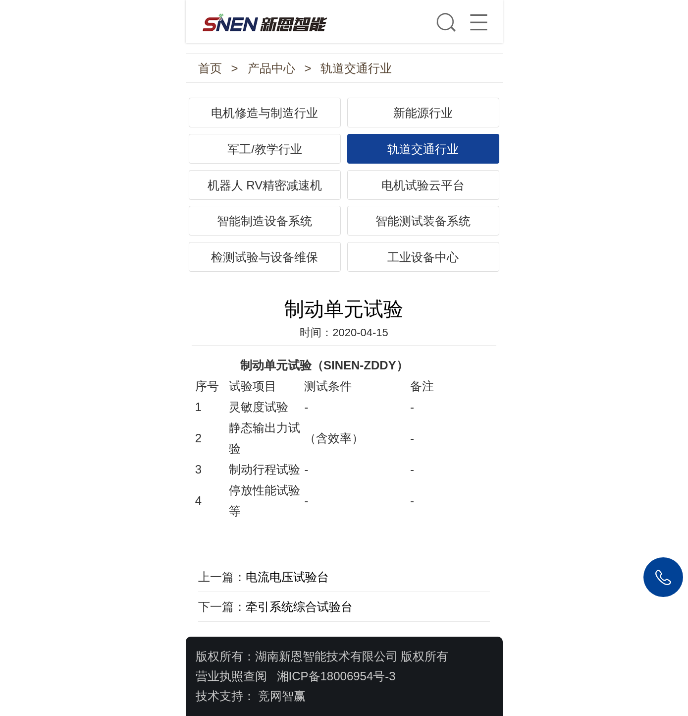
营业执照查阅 (231, 676)
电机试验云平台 (423, 185)
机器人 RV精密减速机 (265, 185)
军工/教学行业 (264, 149)
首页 (210, 68)
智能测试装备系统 (423, 221)
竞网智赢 (282, 696)
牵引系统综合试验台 (299, 606)
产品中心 (271, 68)
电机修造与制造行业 (264, 112)
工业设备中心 (423, 257)
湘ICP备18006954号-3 (336, 676)
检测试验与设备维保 (264, 257)
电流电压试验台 (287, 577)
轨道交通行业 (356, 68)
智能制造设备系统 (264, 221)
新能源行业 (423, 112)
